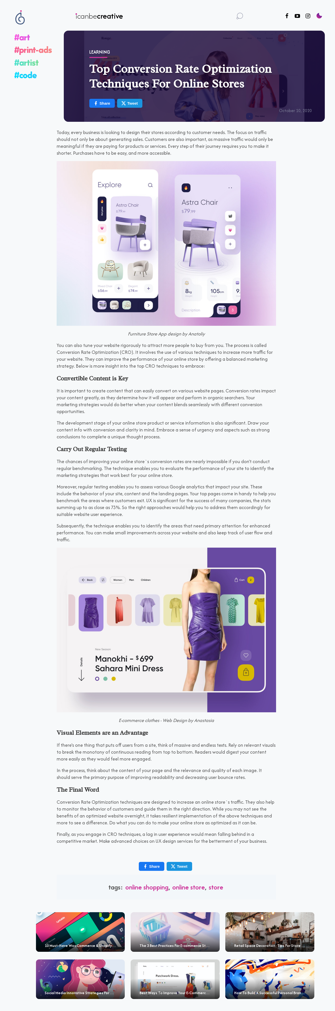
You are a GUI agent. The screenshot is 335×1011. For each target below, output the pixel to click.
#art (22, 37)
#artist (26, 62)
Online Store (188, 887)
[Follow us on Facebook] (287, 16)
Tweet (129, 103)
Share (101, 103)
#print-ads (33, 49)
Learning (99, 52)
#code (25, 74)
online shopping (146, 887)
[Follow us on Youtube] (297, 16)
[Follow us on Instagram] (308, 16)
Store (216, 887)
